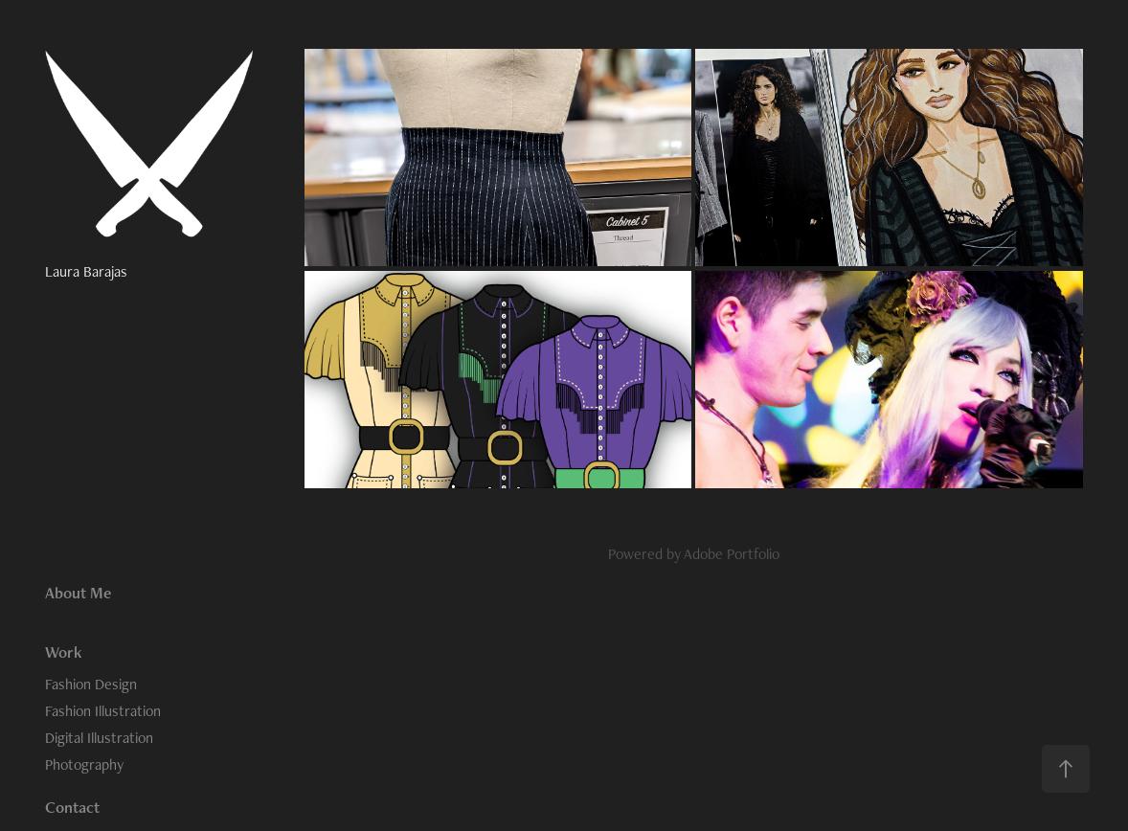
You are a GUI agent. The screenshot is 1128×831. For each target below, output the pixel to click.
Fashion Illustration (103, 711)
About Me (78, 592)
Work (63, 652)
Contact (72, 807)
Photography (84, 764)
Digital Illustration (99, 738)
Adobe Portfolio (731, 554)
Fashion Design (91, 684)
